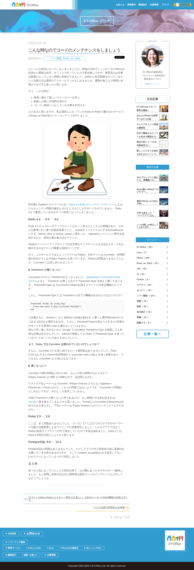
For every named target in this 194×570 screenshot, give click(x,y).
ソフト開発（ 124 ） (147, 296)
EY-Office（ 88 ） (145, 247)
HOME (11, 533)
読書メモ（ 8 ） (144, 323)
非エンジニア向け (92, 548)
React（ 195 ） (144, 258)
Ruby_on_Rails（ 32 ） (148, 263)
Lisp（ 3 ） (142, 252)
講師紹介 (142, 5)
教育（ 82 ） (143, 306)
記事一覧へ (152, 334)
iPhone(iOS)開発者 (69, 548)
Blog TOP (120, 517)
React (50, 548)
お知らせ (120, 5)
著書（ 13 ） (143, 317)
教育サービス (13, 548)
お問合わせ (182, 4)
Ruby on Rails (33, 548)
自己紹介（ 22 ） (145, 312)
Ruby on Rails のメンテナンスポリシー (91, 204)
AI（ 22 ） (142, 274)
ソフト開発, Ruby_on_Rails (65, 58)
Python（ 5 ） (144, 279)
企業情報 (154, 5)
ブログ (165, 5)
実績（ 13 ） (143, 301)
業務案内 (131, 5)
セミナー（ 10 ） (145, 290)
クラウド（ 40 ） (145, 285)
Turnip (32, 401)
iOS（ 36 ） (142, 269)
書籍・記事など (29, 555)
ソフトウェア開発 (15, 542)
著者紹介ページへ (152, 84)
